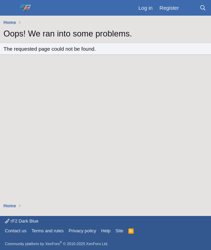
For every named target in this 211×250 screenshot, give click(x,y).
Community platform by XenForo (56, 244)
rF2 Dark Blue (22, 221)
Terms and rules (48, 230)
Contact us (15, 230)
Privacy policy (82, 230)
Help (106, 230)
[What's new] (189, 7)
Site (119, 230)
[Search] (203, 7)
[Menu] (9, 8)
